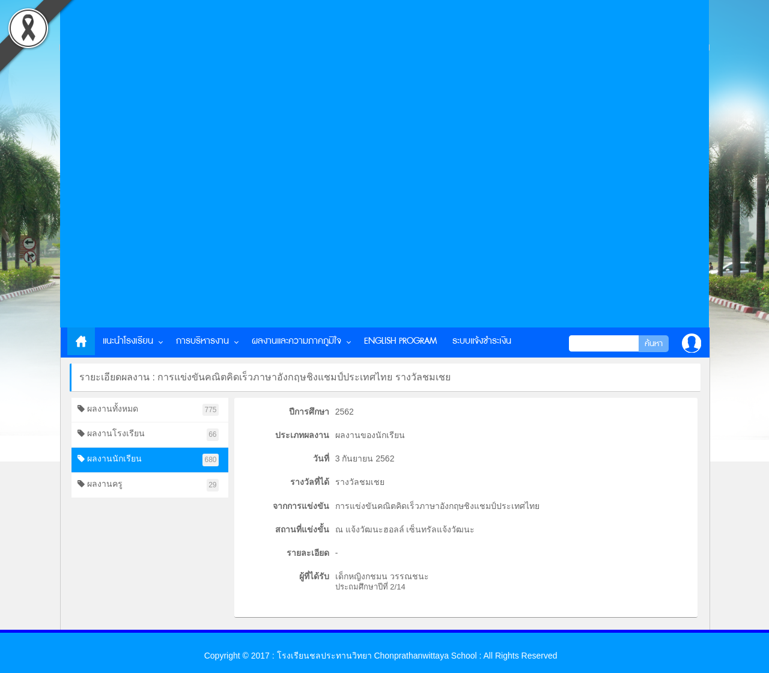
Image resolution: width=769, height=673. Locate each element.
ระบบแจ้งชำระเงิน (481, 341)
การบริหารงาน (202, 341)
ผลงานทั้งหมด (148, 410)
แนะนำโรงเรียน (128, 341)
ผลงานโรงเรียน (148, 434)
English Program (400, 341)
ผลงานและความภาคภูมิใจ (296, 341)
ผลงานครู (148, 485)
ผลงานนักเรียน (148, 460)
